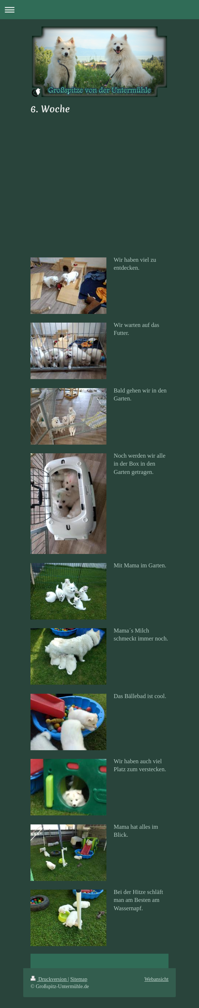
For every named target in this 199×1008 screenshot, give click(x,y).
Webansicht (156, 979)
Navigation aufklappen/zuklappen (99, 9)
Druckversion (49, 979)
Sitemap (78, 979)
